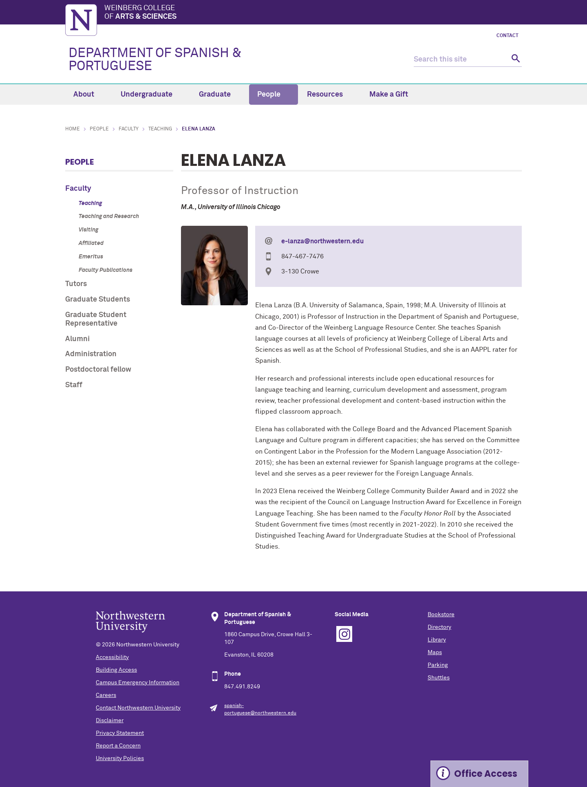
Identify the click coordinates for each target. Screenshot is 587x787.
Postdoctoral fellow (98, 369)
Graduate (219, 94)
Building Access (116, 670)
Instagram (344, 634)
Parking (438, 665)
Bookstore (441, 614)
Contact (508, 35)
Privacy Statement (120, 733)
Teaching (160, 129)
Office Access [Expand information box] (485, 773)
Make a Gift (388, 94)
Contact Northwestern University (138, 708)
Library (437, 640)
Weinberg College (313, 13)
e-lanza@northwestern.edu (322, 241)
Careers (106, 695)
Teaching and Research (109, 216)
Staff (73, 385)
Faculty (129, 129)
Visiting (88, 230)
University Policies (120, 758)
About (88, 94)
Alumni (77, 339)
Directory (439, 627)
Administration (91, 354)
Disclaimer (110, 720)
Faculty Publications (105, 270)
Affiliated (91, 243)
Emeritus (91, 257)
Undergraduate (151, 94)
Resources (329, 94)
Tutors (76, 284)
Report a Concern (118, 746)
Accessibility (112, 657)
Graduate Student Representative (95, 319)
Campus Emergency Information (137, 683)
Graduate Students (97, 299)
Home (72, 129)
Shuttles (439, 678)
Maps (435, 652)
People (273, 94)
